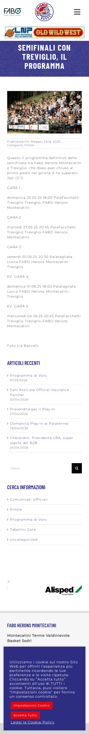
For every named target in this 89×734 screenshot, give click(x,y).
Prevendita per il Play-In (32, 409)
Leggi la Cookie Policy (32, 722)
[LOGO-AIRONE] (44, 4)
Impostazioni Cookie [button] (32, 705)
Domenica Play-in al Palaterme (39, 423)
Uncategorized (23, 539)
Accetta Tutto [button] (25, 715)
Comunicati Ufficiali (29, 499)
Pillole (29, 145)
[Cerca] (77, 468)
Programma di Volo (28, 375)
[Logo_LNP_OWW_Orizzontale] (44, 27)
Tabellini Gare (23, 529)
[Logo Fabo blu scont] (13, 10)
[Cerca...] (39, 468)
